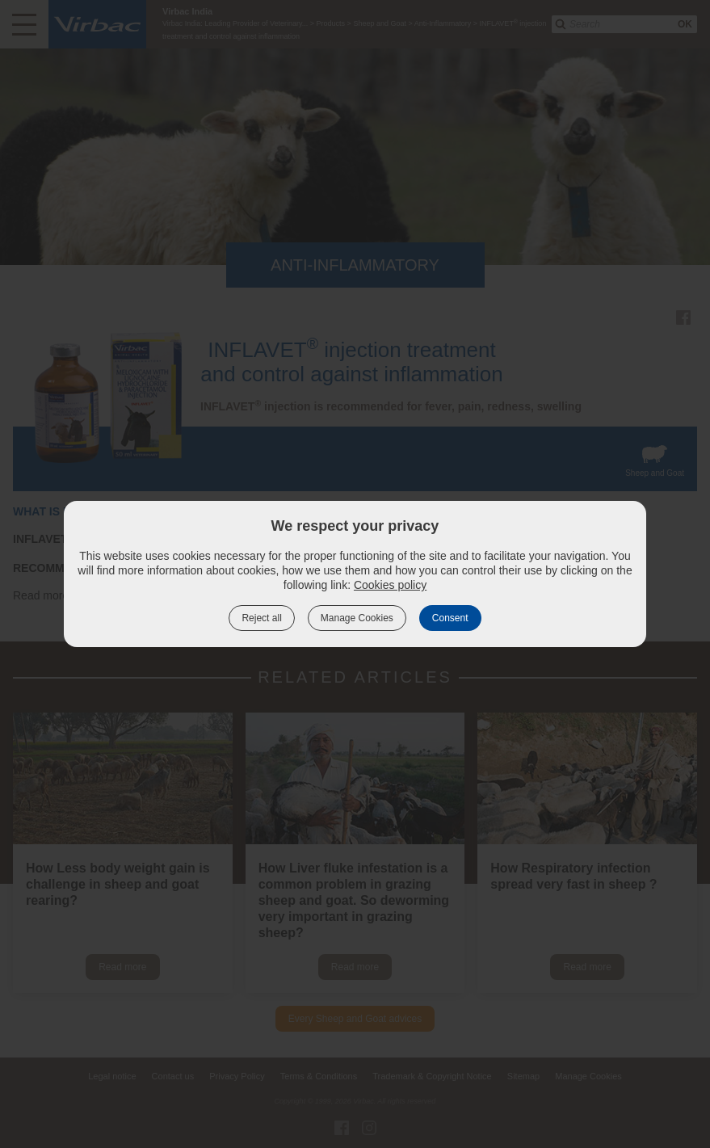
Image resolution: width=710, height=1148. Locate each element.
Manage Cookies (357, 618)
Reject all (261, 618)
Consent (450, 618)
